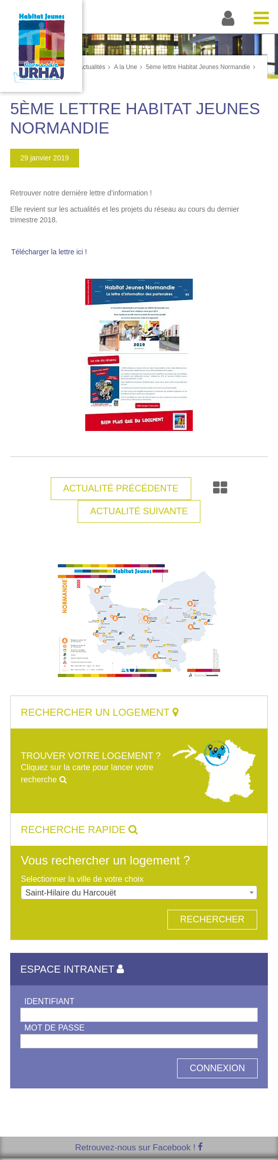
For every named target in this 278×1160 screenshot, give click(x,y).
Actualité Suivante (139, 511)
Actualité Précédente (121, 488)
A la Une (125, 67)
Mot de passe (54, 1027)
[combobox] (139, 892)
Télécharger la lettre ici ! (49, 252)
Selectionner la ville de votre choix (82, 879)
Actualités (92, 67)
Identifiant (49, 1001)
